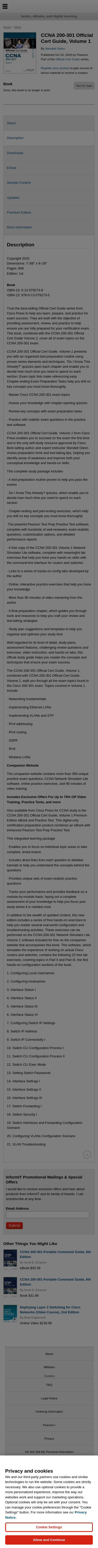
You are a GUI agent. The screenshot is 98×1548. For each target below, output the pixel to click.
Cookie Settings (49, 1528)
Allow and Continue (49, 1541)
